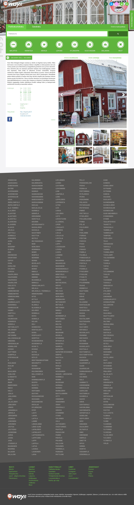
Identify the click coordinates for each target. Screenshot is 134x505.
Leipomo (32, 476)
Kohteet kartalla (54, 474)
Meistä (11, 469)
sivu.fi (70, 476)
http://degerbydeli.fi (26, 112)
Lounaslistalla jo (54, 478)
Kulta (90, 474)
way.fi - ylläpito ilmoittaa (17, 476)
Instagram (72, 471)
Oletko (93, 58)
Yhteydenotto (13, 474)
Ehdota (71, 58)
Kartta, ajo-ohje (54, 480)
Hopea (90, 471)
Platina (90, 476)
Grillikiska (32, 483)
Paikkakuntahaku (54, 469)
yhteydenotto (132, 20)
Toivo (115, 58)
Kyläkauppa (33, 478)
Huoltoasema (33, 480)
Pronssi (91, 469)
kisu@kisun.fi (24, 114)
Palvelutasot (13, 478)
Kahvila (31, 474)
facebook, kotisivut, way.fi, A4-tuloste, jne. (38, 21)
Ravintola (32, 471)
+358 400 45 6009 (25, 116)
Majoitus (32, 469)
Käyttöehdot (13, 471)
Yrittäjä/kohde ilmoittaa (57, 476)
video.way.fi (72, 474)
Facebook (72, 469)
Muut (30, 485)
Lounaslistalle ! (74, 478)
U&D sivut (37, 7)
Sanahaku (52, 471)
